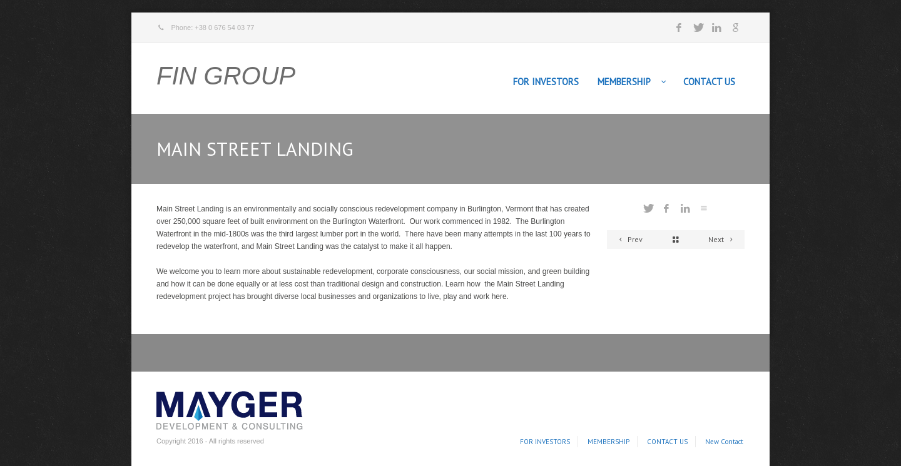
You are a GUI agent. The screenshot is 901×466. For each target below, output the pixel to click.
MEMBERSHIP (624, 82)
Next (722, 239)
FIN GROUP (225, 75)
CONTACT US (709, 82)
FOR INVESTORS (546, 82)
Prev (629, 239)
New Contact (724, 441)
